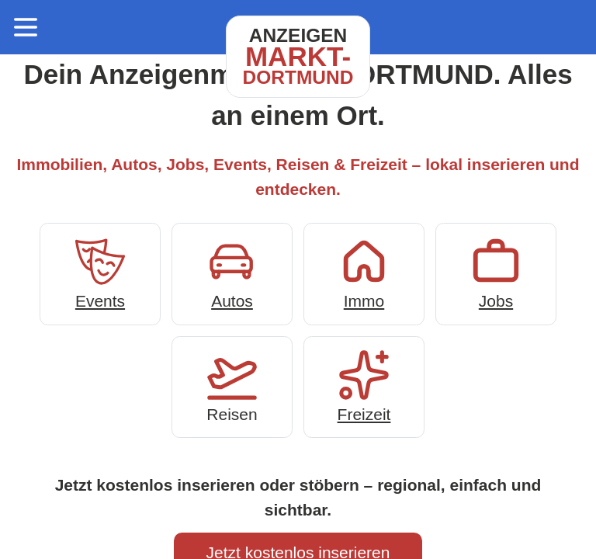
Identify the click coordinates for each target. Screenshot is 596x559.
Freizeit (364, 385)
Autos (232, 272)
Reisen (232, 385)
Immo (364, 272)
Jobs (496, 272)
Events (100, 272)
